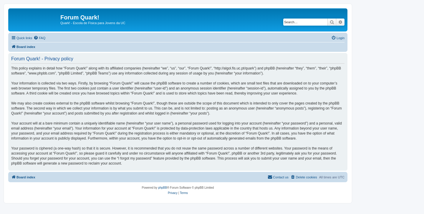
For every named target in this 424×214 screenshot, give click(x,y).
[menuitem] (39, 38)
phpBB (162, 187)
